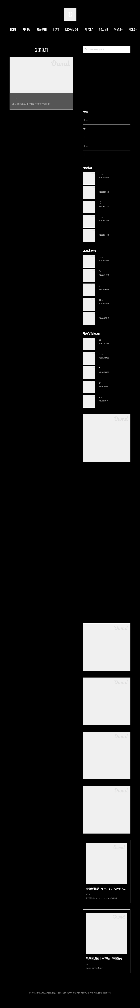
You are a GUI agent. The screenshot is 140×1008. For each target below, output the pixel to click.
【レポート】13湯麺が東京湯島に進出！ (103, 137)
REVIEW (38, 29)
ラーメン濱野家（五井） (111, 372)
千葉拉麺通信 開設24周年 (96, 128)
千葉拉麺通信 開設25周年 (96, 120)
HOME (25, 29)
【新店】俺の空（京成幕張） (113, 178)
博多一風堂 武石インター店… (39, 98)
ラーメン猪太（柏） (109, 386)
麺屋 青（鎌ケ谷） (108, 303)
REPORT (100, 29)
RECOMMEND (83, 29)
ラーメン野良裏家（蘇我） (112, 289)
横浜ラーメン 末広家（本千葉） (114, 343)
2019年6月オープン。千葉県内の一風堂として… (41, 104)
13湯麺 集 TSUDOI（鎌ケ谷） (114, 318)
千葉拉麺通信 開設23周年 (96, 146)
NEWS (68, 29)
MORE (114, 29)
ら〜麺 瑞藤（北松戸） (110, 275)
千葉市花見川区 (42, 111)
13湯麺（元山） (107, 401)
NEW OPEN (53, 29)
